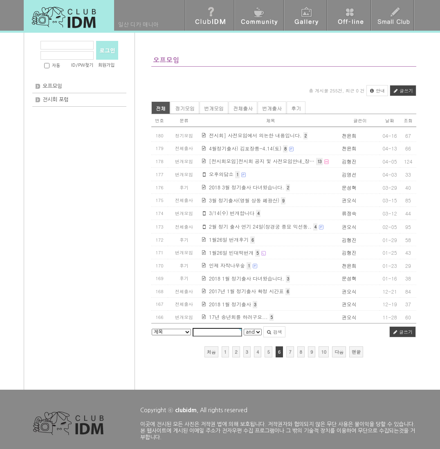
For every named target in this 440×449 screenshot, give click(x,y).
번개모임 (214, 108)
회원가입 (106, 65)
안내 (377, 91)
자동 (56, 65)
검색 (274, 332)
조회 (408, 120)
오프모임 (52, 86)
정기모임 (185, 108)
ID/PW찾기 (82, 65)
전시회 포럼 (56, 99)
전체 (161, 108)
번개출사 (272, 108)
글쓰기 (403, 91)
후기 (296, 108)
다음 (338, 352)
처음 (211, 352)
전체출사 (243, 108)
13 (319, 161)
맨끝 (356, 352)
